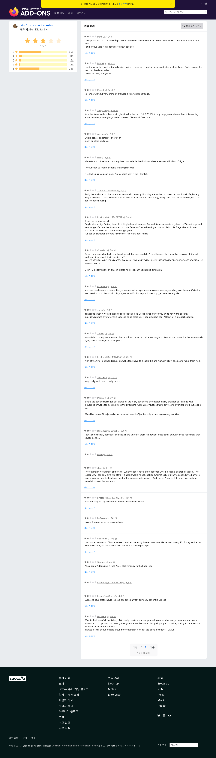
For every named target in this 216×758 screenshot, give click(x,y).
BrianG (100, 63)
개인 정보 (13, 738)
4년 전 (129, 498)
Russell (100, 90)
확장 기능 (59, 12)
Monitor (162, 700)
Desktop (113, 683)
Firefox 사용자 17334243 (109, 498)
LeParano (102, 518)
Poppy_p (101, 398)
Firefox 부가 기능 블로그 (73, 689)
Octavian (101, 250)
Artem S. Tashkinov (107, 190)
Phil (99, 157)
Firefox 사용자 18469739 (109, 217)
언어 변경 (162, 745)
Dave (100, 454)
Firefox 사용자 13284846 (109, 357)
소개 (61, 683)
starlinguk (102, 538)
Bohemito (102, 286)
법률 (33, 738)
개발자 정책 (66, 705)
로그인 (204, 3)
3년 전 (113, 398)
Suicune (101, 562)
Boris (99, 36)
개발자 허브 (66, 700)
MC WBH (101, 616)
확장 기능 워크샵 (69, 694)
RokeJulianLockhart (107, 431)
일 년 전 (111, 63)
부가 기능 (64, 678)
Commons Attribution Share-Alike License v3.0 (75, 745)
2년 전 (113, 134)
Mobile (112, 689)
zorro (100, 310)
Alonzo (100, 333)
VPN (160, 689)
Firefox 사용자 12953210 (109, 582)
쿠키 (25, 738)
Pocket (162, 705)
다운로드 (122, 4)
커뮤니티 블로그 (68, 711)
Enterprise (114, 694)
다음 (152, 647)
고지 (18, 745)
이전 (135, 647)
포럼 (61, 716)
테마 (70, 12)
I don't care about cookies (36, 25)
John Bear (102, 377)
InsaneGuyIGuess (106, 596)
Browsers (163, 683)
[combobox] (185, 12)
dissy (99, 468)
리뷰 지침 (64, 727)
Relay (161, 694)
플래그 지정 (89, 53)
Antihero (101, 134)
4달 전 (109, 36)
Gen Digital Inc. (38, 29)
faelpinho (102, 110)
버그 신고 (64, 722)
